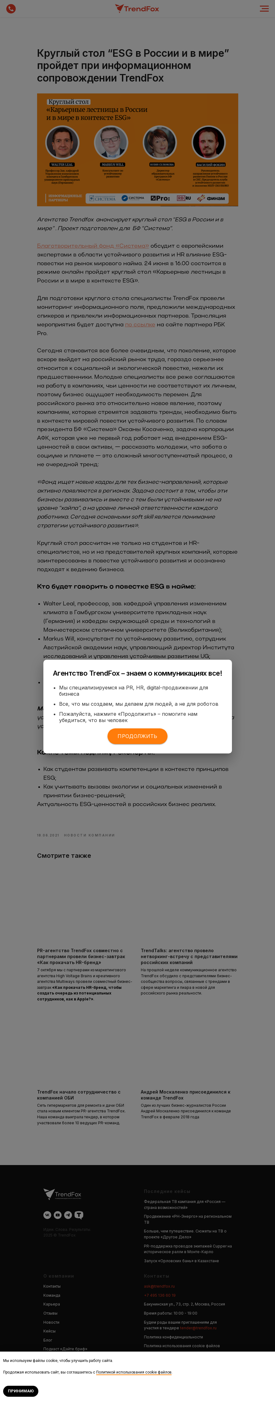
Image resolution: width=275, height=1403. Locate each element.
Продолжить (137, 736)
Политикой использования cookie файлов (134, 1372)
